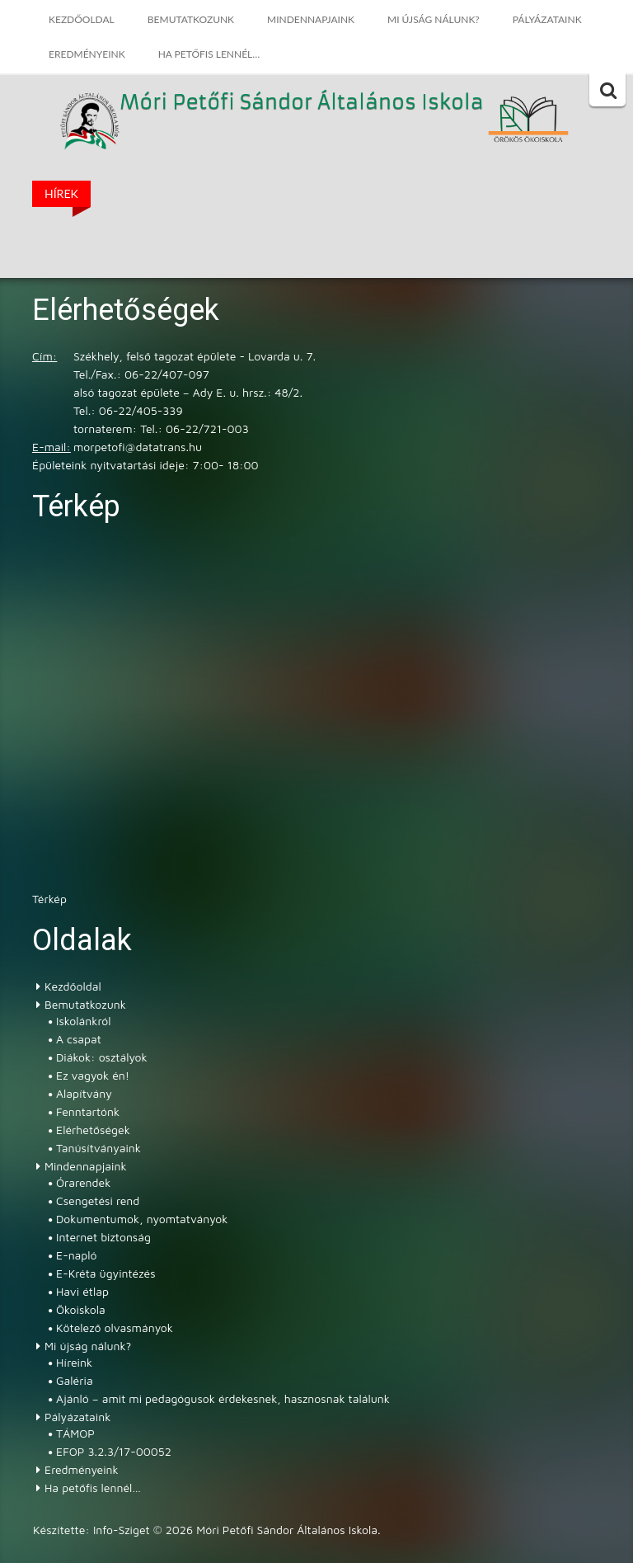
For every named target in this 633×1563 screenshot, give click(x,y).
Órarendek (83, 1182)
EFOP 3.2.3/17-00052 (113, 1451)
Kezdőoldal (82, 19)
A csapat (78, 1039)
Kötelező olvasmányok (114, 1328)
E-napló (76, 1255)
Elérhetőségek (93, 1130)
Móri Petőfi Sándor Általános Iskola (302, 103)
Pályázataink (547, 19)
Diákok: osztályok (102, 1057)
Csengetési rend (97, 1200)
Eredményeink (87, 54)
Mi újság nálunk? (433, 19)
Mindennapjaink (310, 19)
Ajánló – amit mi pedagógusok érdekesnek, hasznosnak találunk (223, 1398)
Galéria (74, 1380)
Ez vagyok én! (92, 1075)
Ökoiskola (81, 1309)
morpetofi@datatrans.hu (137, 447)
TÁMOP (75, 1433)
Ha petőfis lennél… (209, 54)
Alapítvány (84, 1093)
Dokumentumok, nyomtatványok (141, 1219)
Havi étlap (82, 1291)
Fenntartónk (88, 1111)
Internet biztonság (103, 1237)
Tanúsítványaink (98, 1148)
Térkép (49, 899)
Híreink (74, 1362)
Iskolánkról (83, 1021)
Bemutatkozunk (191, 19)
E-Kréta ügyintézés (106, 1273)
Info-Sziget (121, 1530)
